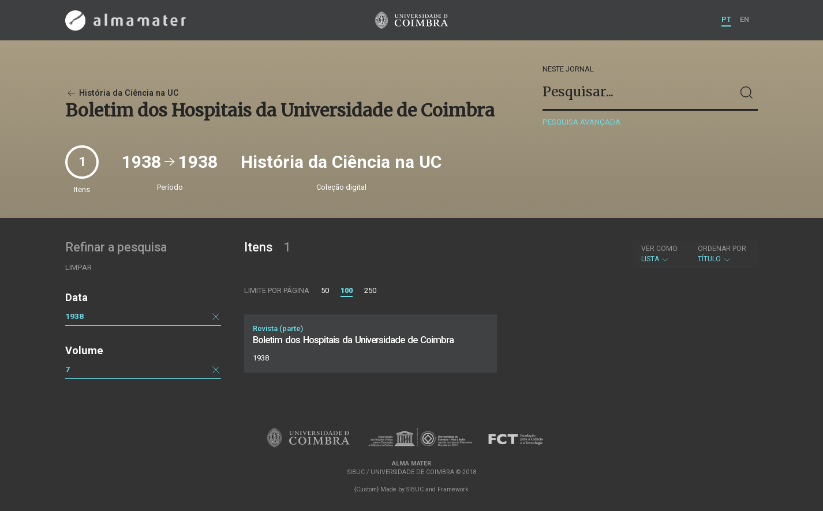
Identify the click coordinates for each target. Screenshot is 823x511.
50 (325, 290)
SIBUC (415, 489)
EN (744, 19)
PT (726, 19)
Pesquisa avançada (581, 122)
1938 (74, 316)
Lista (659, 254)
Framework (453, 489)
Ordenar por (722, 249)
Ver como (659, 249)
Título (722, 254)
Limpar (78, 267)
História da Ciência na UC (122, 93)
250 (370, 290)
